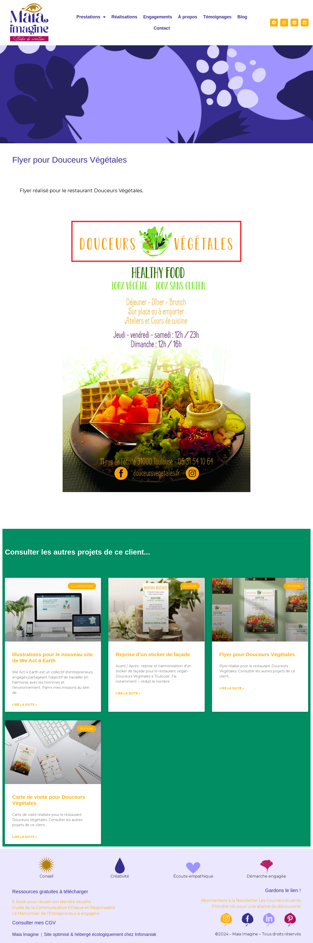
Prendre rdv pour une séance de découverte (256, 906)
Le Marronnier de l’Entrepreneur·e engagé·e (55, 913)
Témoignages (217, 16)
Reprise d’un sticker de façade (153, 654)
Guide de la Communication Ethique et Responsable (63, 907)
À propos (187, 16)
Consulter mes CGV (34, 922)
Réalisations (124, 16)
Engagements (157, 16)
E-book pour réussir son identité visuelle (51, 901)
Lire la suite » (24, 704)
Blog (242, 16)
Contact (162, 28)
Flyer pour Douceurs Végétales (257, 654)
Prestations (91, 17)
